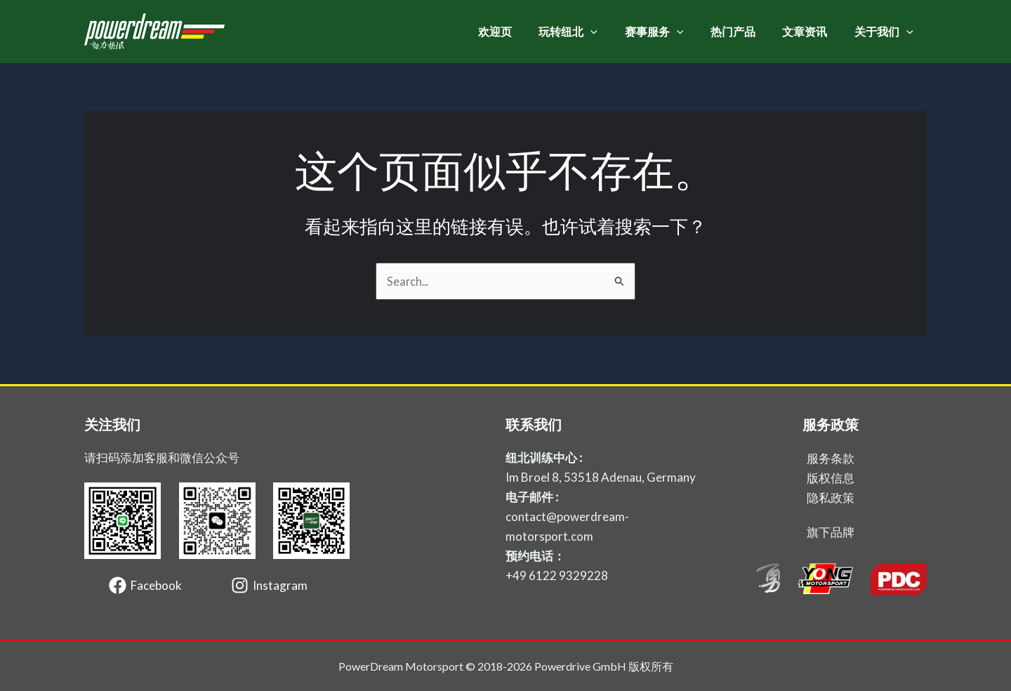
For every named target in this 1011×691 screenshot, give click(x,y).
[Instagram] (269, 585)
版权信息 (830, 477)
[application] (611, 31)
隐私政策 (830, 497)
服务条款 (830, 458)
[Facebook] (145, 585)
